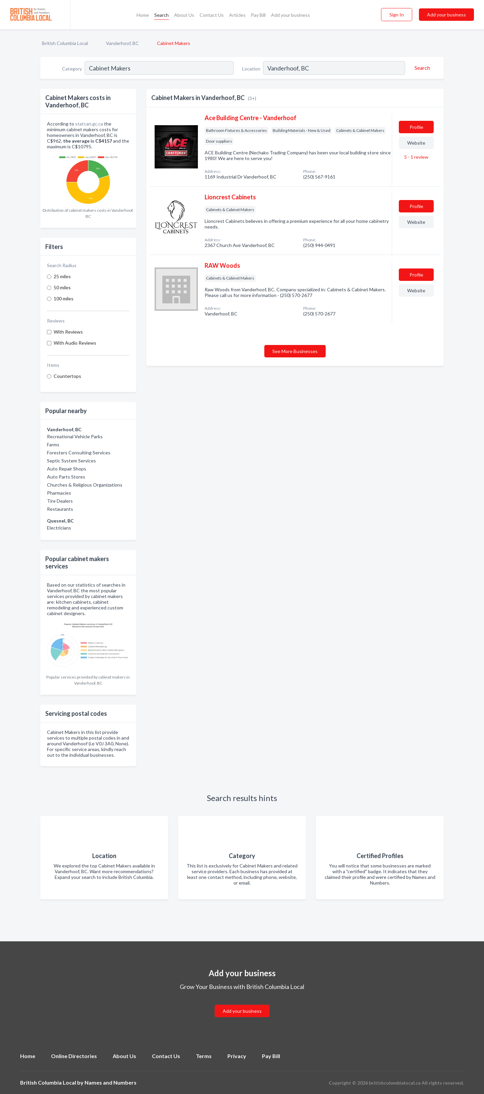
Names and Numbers (111, 1082)
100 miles (63, 298)
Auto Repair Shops (66, 468)
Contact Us (212, 15)
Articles (237, 15)
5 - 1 (415, 157)
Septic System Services (71, 460)
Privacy (236, 1056)
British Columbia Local (65, 43)
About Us (184, 15)
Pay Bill (258, 15)
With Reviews (68, 332)
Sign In (396, 14)
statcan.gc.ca (89, 124)
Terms (204, 1056)
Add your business (290, 15)
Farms (53, 444)
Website (416, 143)
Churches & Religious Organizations (84, 485)
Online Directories (74, 1056)
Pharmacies (59, 493)
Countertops (67, 376)
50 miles (62, 287)
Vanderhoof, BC (122, 43)
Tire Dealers (60, 501)
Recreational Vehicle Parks (75, 436)
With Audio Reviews (75, 343)
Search (161, 15)
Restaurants (60, 509)
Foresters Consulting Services (78, 452)
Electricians (59, 528)
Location (251, 68)
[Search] (421, 67)
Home (143, 15)
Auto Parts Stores (66, 477)
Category (72, 68)
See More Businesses (295, 351)
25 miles (62, 276)
